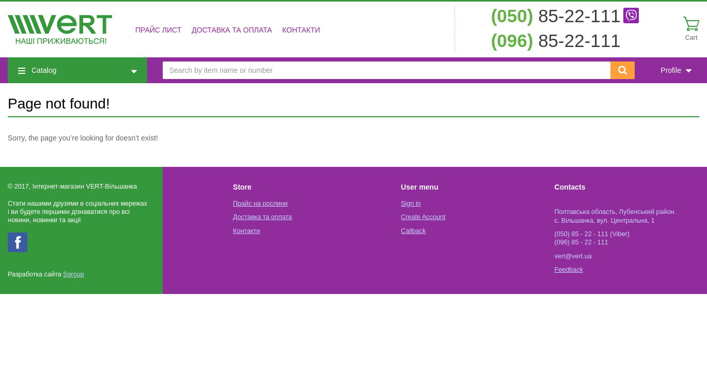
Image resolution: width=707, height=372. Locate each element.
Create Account (423, 217)
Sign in (411, 203)
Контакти (301, 30)
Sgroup (73, 274)
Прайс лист (158, 30)
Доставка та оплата (232, 30)
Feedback (569, 269)
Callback (413, 231)
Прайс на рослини (260, 203)
